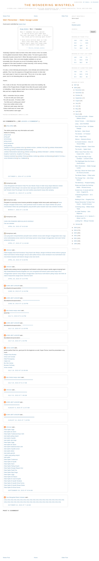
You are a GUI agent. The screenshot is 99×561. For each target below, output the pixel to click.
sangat (18, 275)
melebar (52, 204)
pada (38, 206)
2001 (75, 238)
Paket (5, 252)
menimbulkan (8, 206)
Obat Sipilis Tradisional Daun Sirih (14, 434)
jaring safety (9, 126)
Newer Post (6, 16)
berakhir (34, 206)
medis (13, 188)
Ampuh (31, 252)
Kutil (15, 186)
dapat (50, 186)
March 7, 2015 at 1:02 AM (18, 210)
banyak (42, 188)
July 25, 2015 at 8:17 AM (17, 383)
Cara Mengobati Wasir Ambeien (15, 497)
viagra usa (7, 361)
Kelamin (19, 186)
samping (51, 190)
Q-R (81, 45)
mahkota (9, 238)
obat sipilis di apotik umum (12, 449)
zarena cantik (10, 348)
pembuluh (30, 204)
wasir (47, 206)
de (65, 273)
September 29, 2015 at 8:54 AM (20, 490)
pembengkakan (23, 206)
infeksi (14, 206)
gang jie (63, 252)
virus (53, 254)
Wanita (33, 186)
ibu (24, 238)
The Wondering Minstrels (49, 5)
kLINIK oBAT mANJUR (13, 285)
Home (36, 16)
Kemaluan (22, 252)
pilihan (35, 254)
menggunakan (55, 236)
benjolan (13, 257)
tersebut (60, 206)
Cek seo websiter (9, 223)
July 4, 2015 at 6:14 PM (17, 316)
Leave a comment (29, 121)
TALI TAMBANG (23, 158)
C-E (81, 57)
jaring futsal (7, 135)
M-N (87, 43)
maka (25, 204)
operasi (25, 188)
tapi (32, 188)
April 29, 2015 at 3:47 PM (18, 279)
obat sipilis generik (9, 453)
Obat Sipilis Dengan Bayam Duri (13, 468)
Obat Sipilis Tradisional (11, 459)
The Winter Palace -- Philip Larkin (85, 175)
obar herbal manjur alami (13, 310)
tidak (43, 186)
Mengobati (11, 186)
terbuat (13, 240)
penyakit (26, 236)
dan (30, 186)
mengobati (36, 271)
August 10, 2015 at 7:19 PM (19, 420)
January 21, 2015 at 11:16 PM (19, 193)
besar (60, 202)
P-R (86, 60)
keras (21, 204)
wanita (52, 271)
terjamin (39, 190)
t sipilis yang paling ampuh (12, 455)
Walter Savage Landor (37, 48)
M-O (81, 60)
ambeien (54, 206)
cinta (5, 500)
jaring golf (7, 137)
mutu (24, 190)
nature (6, 275)
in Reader (95, 2)
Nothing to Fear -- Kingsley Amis (84, 199)
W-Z (81, 48)
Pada (24, 186)
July (76, 103)
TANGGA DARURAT (10, 156)
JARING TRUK (22, 156)
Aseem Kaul (22, 24)
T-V (75, 48)
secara (40, 236)
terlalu (17, 204)
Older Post (65, 16)
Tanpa (37, 186)
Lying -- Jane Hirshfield (82, 124)
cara (21, 188)
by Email (86, 2)
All (87, 48)
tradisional (55, 188)
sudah (38, 188)
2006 (75, 87)
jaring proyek (8, 141)
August (77, 100)
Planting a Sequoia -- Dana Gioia (85, 146)
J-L (75, 60)
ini (40, 186)
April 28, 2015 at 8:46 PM (18, 260)
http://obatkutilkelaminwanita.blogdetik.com (16, 271)
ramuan (26, 254)
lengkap (10, 252)
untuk (21, 238)
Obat (14, 252)
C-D (81, 40)
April (76, 111)
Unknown (9, 250)
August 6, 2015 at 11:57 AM (19, 407)
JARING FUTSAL (9, 147)
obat (56, 238)
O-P (75, 45)
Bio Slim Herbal (8, 363)
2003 (75, 233)
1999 (75, 243)
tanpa (43, 190)
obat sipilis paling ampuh (11, 436)
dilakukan (55, 186)
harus (60, 271)
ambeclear (7, 240)
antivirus (58, 252)
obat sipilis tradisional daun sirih (13, 446)
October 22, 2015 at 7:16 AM (19, 505)
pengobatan (7, 188)
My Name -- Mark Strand (82, 131)
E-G (87, 40)
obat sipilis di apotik (10, 438)
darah (34, 204)
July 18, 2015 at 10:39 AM (18, 370)
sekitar (40, 204)
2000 (75, 241)
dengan (17, 188)
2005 (75, 227)
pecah (59, 204)
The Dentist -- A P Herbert (82, 134)
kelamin (60, 254)
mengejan (12, 204)
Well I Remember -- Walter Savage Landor (20, 20)
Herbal (17, 254)
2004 (75, 230)
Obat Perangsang (9, 359)
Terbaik (9, 190)
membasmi (48, 254)
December (78, 90)
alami (11, 236)
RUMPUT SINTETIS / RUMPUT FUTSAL (16, 154)
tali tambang (7, 139)
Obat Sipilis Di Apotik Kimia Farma (14, 483)
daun (60, 236)
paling (52, 273)
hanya (46, 186)
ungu (64, 236)
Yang (26, 252)
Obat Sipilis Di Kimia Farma (12, 487)
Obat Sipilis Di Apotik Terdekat (13, 481)
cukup (39, 238)
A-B (75, 40)
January (77, 224)
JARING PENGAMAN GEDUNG (13, 152)
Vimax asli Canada (9, 356)
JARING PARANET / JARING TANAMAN (49, 152)
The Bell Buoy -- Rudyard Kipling (84, 182)
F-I (87, 57)
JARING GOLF (20, 147)
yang (35, 190)
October (77, 95)
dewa (14, 238)
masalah (42, 206)
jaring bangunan (9, 143)
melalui (60, 186)
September (78, 98)
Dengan (6, 204)
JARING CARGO (33, 156)
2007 (75, 85)
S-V (75, 62)
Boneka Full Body (9, 365)
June (76, 106)
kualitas (31, 190)
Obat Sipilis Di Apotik (10, 461)
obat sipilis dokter (9, 451)
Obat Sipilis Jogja (9, 429)
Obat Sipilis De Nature (10, 476)
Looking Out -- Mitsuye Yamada (84, 221)
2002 (75, 235)
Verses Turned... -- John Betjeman (85, 121)
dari (60, 273)
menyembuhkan (18, 236)
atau (29, 188)
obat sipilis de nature (10, 431)
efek (47, 190)
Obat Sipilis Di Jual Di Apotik (12, 479)
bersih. (38, 257)
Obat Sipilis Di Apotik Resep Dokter (14, 485)
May (76, 108)
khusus (39, 254)
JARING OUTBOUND (45, 156)
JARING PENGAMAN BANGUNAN (21, 149)
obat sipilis (7, 457)
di (37, 204)
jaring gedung (8, 145)
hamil (27, 238)
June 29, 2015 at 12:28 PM (18, 303)
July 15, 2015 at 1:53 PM (17, 341)
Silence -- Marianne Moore (83, 139)
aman (17, 238)
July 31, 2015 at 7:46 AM (17, 395)
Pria (27, 186)
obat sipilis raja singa (10, 440)
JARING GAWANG (30, 152)
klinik (62, 273)
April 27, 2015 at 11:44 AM (18, 243)
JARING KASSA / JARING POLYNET (37, 147)
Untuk (5, 186)
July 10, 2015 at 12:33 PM (18, 328)
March (77, 114)
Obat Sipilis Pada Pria (10, 470)
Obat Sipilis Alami (9, 464)
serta (5, 238)
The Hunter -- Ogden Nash (83, 149)
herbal (63, 238)
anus (44, 204)
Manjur (38, 252)
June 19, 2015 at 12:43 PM (18, 291)
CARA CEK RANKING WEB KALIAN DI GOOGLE (18, 221)
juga (34, 188)
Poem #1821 (24, 29)
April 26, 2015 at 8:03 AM (18, 226)
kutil (5, 190)
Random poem (76, 25)
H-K (75, 43)
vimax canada (8, 367)
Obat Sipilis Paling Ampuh (11, 466)
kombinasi (48, 252)
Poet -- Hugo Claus (81, 136)
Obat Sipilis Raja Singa (11, 472)
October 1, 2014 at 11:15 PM (19, 176)
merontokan (7, 257)
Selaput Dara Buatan (10, 354)
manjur (56, 273)
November (78, 92)
